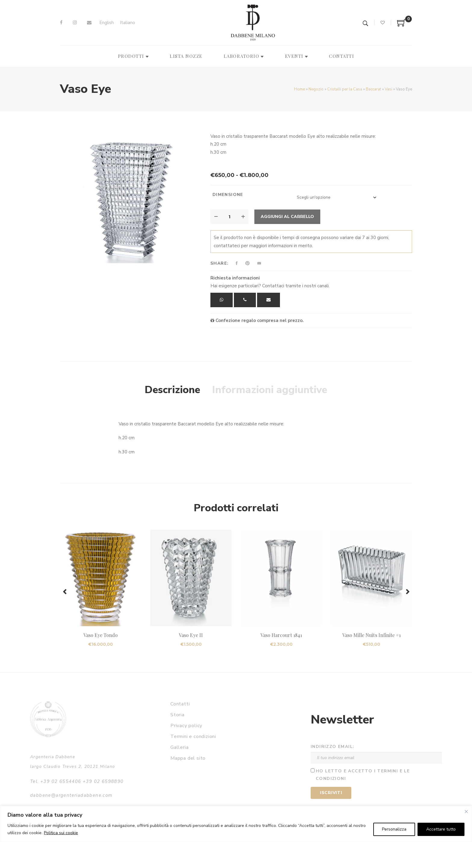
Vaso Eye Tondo (100, 635)
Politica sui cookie (61, 833)
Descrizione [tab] (172, 390)
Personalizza (394, 829)
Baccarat (373, 89)
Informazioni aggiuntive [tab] (269, 390)
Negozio (316, 89)
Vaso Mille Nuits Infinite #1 (371, 635)
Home (299, 89)
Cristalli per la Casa (344, 89)
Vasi (388, 89)
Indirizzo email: (332, 746)
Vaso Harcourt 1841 (281, 635)
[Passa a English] (106, 23)
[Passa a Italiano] (127, 23)
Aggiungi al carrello (287, 216)
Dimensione (228, 194)
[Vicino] (466, 811)
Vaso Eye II (191, 635)
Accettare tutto (441, 829)
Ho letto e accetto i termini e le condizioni (363, 774)
